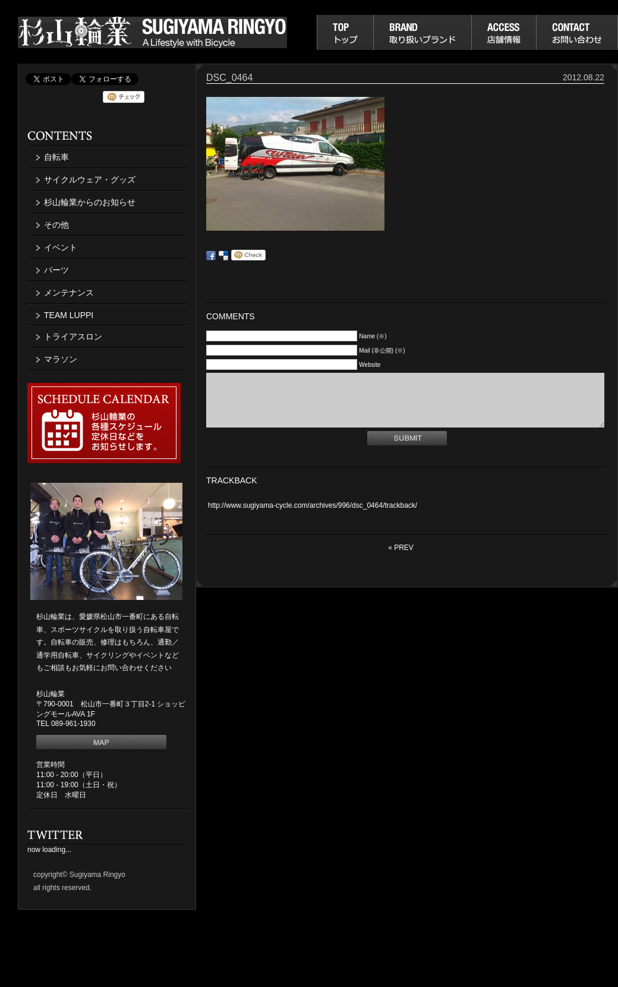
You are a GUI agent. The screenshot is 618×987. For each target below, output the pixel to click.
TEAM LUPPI (68, 315)
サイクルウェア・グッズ (89, 179)
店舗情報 (503, 32)
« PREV (401, 558)
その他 (56, 225)
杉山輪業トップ (345, 32)
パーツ (56, 270)
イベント (60, 247)
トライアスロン (73, 336)
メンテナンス (69, 292)
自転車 (56, 157)
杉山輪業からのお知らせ (89, 202)
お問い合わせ (577, 32)
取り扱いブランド (422, 32)
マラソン (60, 359)
